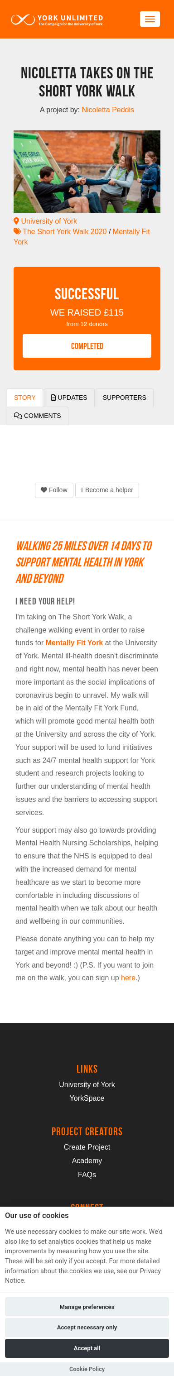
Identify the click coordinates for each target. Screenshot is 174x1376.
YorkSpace (87, 1098)
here (128, 978)
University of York (45, 221)
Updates (69, 397)
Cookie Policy (87, 1369)
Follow (54, 490)
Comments (37, 415)
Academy (87, 1161)
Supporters (124, 397)
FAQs (87, 1175)
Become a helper (107, 490)
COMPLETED (87, 346)
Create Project (87, 1147)
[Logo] (57, 19)
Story (25, 397)
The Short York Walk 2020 (60, 231)
